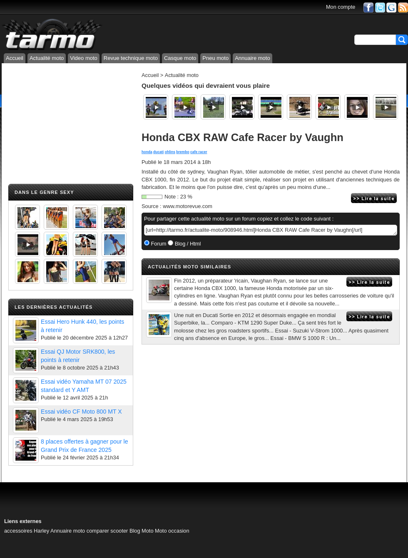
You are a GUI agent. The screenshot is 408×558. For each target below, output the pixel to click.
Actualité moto (47, 58)
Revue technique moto (131, 58)
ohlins (170, 152)
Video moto (83, 58)
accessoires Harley (26, 531)
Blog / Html (187, 244)
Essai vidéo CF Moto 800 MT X (81, 411)
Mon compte (340, 7)
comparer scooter (107, 531)
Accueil (14, 58)
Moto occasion (172, 531)
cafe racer (198, 152)
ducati (158, 152)
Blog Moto (141, 531)
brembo (182, 152)
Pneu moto (215, 58)
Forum (158, 244)
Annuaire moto (252, 58)
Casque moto (180, 58)
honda (147, 152)
